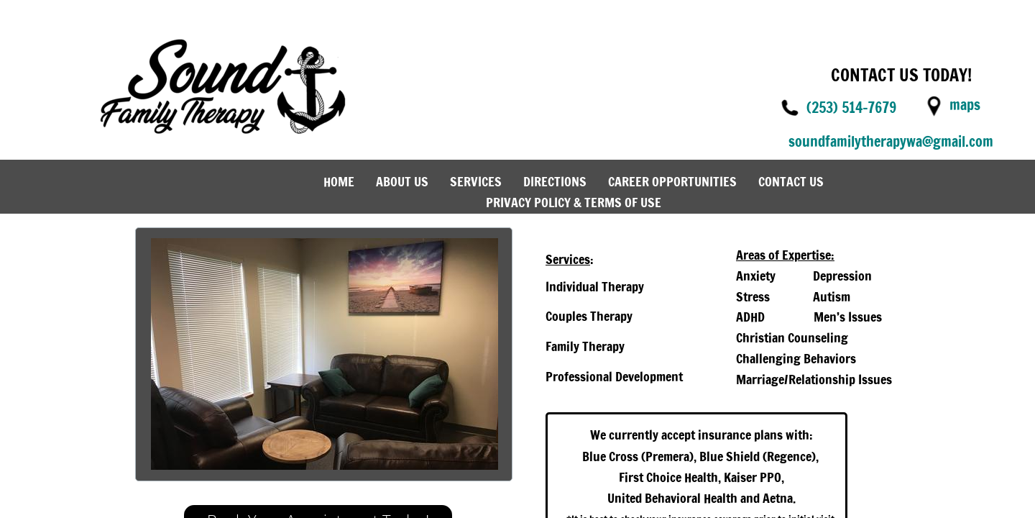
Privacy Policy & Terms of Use (573, 202)
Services (476, 181)
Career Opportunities (672, 181)
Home (338, 181)
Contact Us (791, 181)
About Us (402, 181)
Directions (554, 181)
